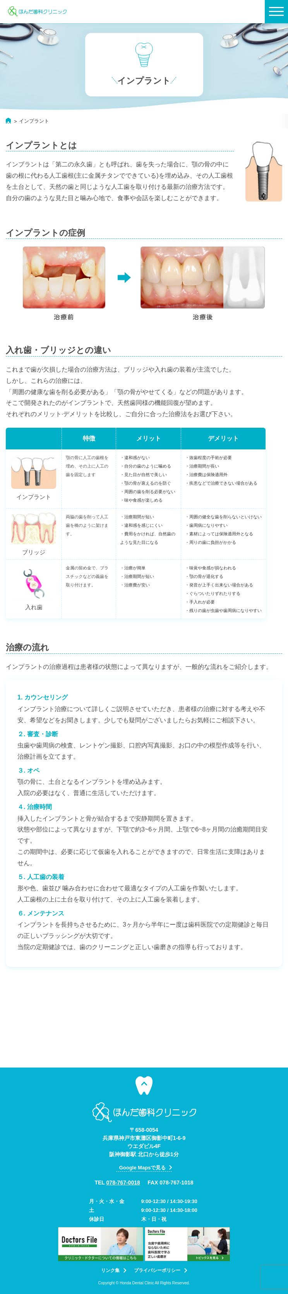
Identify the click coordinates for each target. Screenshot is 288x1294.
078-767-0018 (123, 1182)
